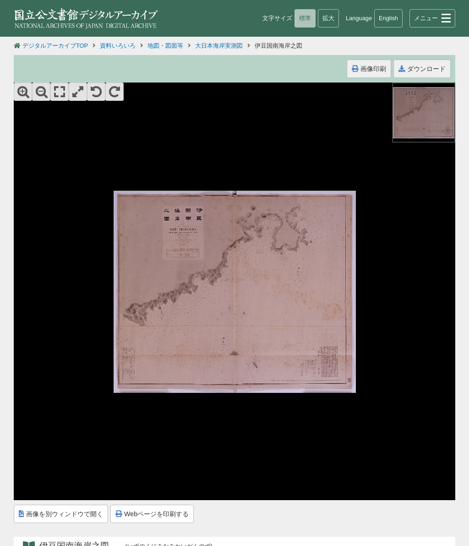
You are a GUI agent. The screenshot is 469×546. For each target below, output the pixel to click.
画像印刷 (369, 68)
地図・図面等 (165, 45)
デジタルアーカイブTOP (55, 45)
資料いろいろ (118, 45)
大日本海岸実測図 (219, 45)
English (388, 18)
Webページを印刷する (152, 514)
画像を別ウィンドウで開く (61, 514)
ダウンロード (422, 68)
